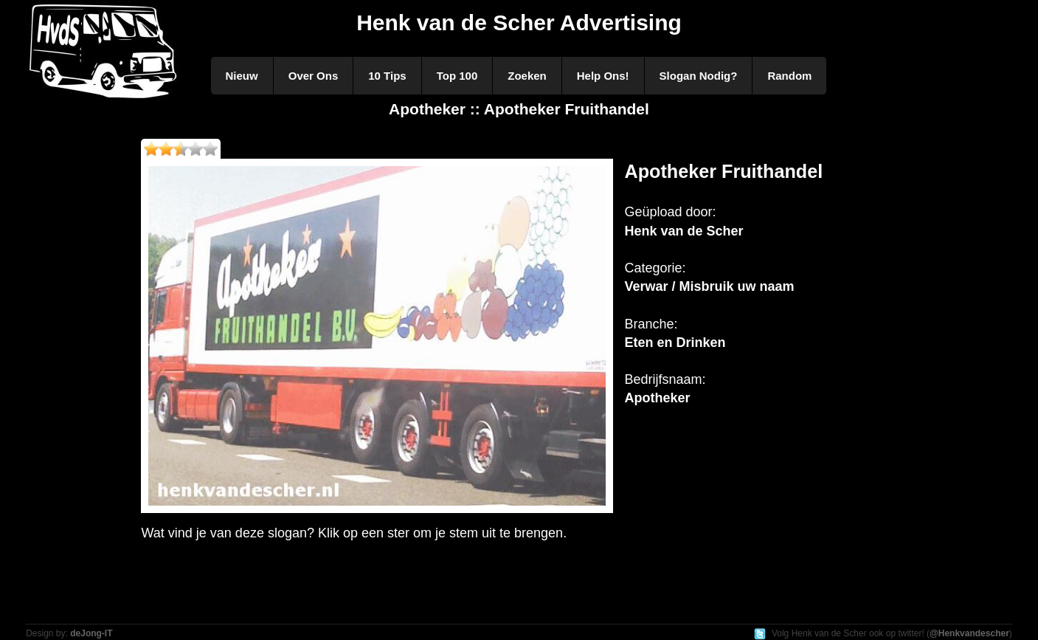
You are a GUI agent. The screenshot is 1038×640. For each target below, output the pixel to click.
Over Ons (313, 75)
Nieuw (242, 75)
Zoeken (527, 75)
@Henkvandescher (969, 633)
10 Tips (387, 75)
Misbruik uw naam (737, 286)
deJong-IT (91, 633)
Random (789, 75)
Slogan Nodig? (699, 75)
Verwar (646, 286)
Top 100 (457, 75)
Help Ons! (603, 75)
